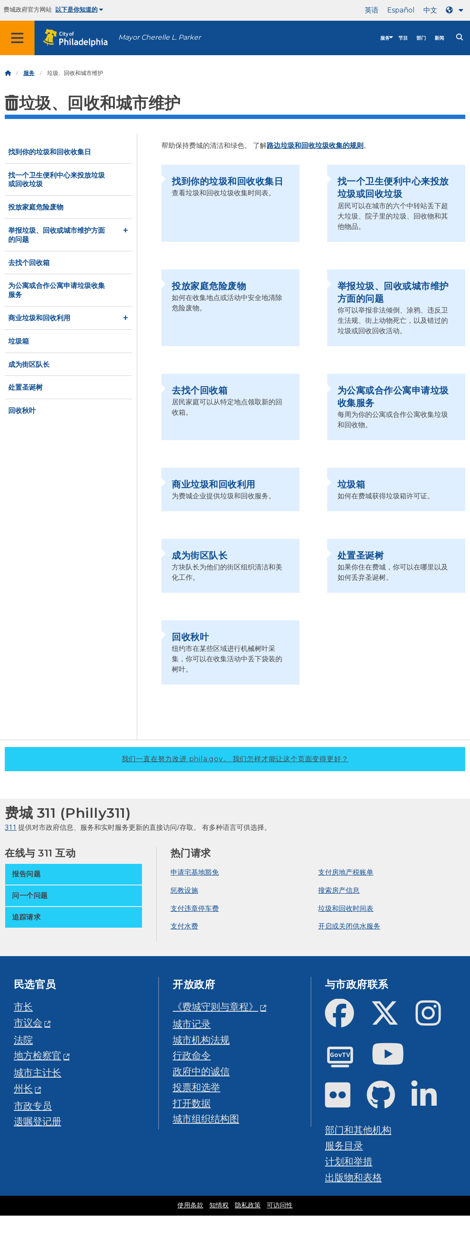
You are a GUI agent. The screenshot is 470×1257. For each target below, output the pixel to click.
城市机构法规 (201, 1039)
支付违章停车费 (194, 908)
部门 (421, 38)
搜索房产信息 (339, 890)
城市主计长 (37, 1072)
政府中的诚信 (201, 1071)
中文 (430, 10)
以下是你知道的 (79, 9)
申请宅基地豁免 (194, 872)
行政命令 (192, 1055)
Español (401, 10)
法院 (23, 1039)
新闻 (439, 38)
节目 (403, 38)
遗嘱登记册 (37, 1121)
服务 (385, 38)
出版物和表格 (353, 1177)
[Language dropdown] (456, 10)
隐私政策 (248, 1205)
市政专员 (33, 1105)
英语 (372, 10)
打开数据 (192, 1103)
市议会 (28, 1022)
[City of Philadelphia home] (80, 38)
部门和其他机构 (358, 1129)
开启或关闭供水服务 (349, 926)
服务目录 (344, 1145)
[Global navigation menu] (17, 38)
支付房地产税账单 (345, 872)
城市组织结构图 (206, 1118)
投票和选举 (196, 1087)
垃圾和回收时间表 (345, 908)
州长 (23, 1088)
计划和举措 (348, 1161)
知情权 (219, 1205)
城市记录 (192, 1023)
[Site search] (459, 37)
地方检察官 (37, 1055)
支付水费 (184, 926)
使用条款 (190, 1205)
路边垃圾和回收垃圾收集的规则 (315, 145)
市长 (23, 1006)
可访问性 (280, 1205)
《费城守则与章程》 (215, 1006)
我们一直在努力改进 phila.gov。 (235, 759)
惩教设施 (184, 890)
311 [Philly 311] (10, 827)
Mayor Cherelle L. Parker (159, 37)
